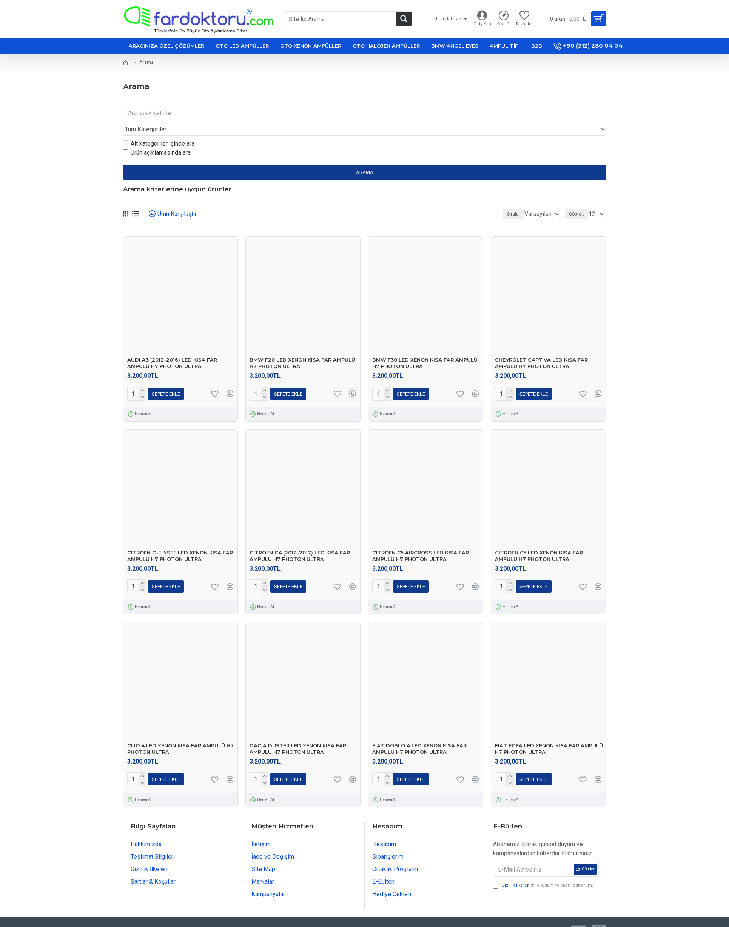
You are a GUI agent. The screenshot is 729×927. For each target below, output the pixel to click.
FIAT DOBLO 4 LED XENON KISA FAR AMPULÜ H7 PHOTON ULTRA (419, 734)
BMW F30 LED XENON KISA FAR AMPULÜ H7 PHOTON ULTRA (425, 348)
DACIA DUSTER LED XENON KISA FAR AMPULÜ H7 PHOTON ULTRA (298, 734)
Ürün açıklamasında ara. (157, 138)
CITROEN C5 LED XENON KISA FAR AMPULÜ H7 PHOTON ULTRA (539, 541)
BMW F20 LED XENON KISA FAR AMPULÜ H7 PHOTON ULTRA (302, 348)
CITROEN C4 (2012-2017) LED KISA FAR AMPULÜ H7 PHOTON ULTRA (300, 541)
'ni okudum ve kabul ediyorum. (543, 871)
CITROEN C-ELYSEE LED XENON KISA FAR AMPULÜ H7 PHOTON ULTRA (180, 541)
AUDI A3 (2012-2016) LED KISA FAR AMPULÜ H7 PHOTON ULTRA (172, 348)
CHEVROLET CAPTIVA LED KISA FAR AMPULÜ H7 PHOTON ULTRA (541, 348)
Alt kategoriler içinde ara (158, 129)
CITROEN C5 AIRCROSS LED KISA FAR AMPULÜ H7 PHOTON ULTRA (420, 541)
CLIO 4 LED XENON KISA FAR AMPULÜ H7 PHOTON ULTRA (180, 734)
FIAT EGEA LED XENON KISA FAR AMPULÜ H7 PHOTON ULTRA (549, 734)
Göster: (578, 199)
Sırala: (503, 199)
